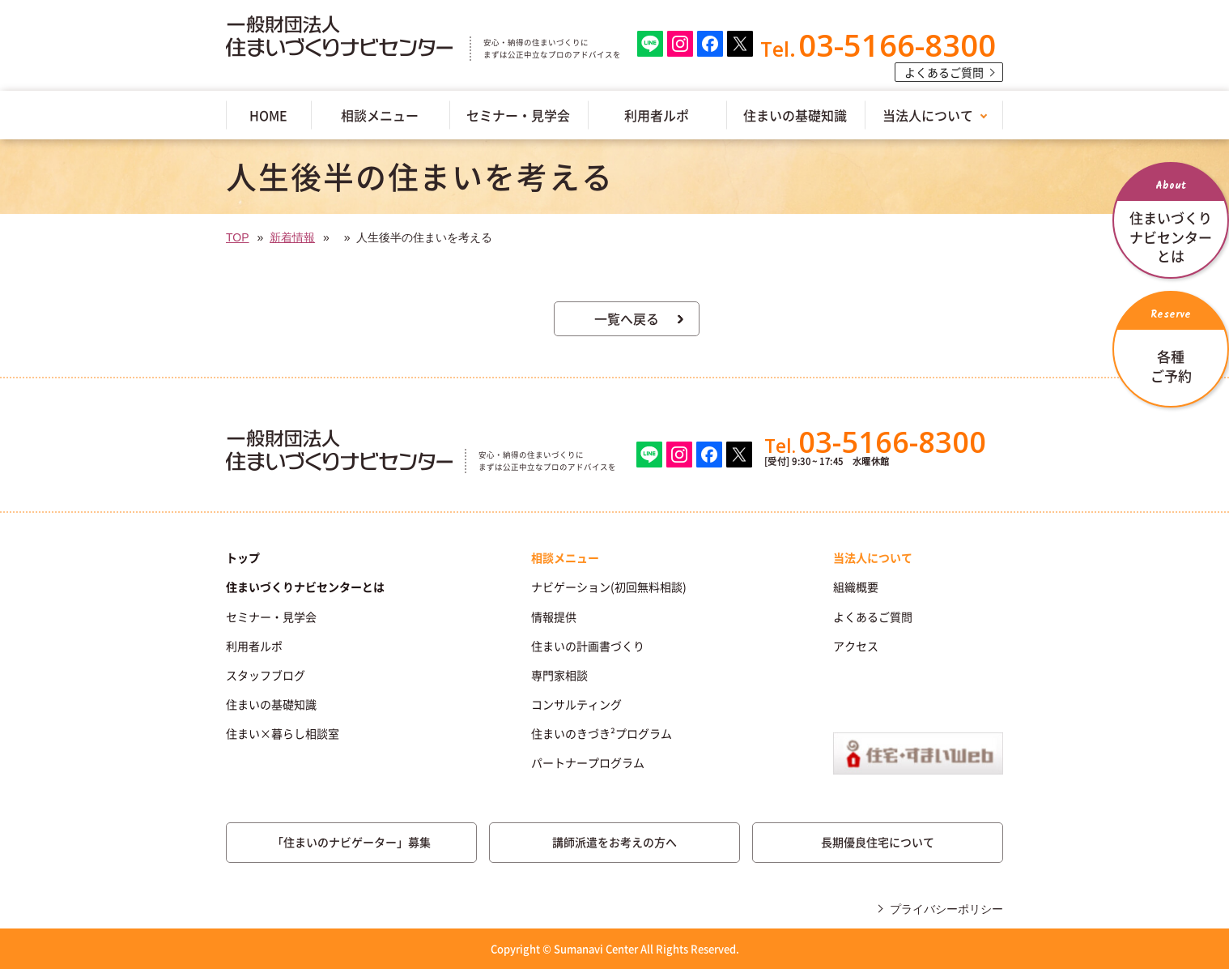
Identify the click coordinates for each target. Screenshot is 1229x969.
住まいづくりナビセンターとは (305, 586)
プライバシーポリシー (946, 909)
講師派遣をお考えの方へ (614, 842)
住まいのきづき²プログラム (601, 733)
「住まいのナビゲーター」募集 (351, 842)
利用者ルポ (656, 115)
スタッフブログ (265, 675)
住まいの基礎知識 (795, 115)
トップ (243, 557)
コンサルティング (576, 704)
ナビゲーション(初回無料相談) (609, 586)
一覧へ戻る (626, 318)
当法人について (927, 115)
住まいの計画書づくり (587, 646)
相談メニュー (380, 115)
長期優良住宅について (877, 842)
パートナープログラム (587, 762)
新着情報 (292, 237)
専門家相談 (559, 675)
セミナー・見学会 (518, 115)
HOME (268, 115)
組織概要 (855, 586)
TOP (237, 237)
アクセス (855, 646)
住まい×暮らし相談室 (282, 733)
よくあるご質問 (944, 72)
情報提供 (553, 616)
